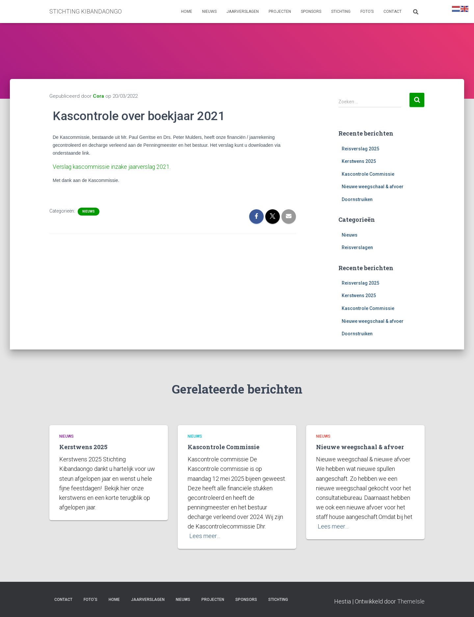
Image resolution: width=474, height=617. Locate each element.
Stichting (341, 11)
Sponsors (311, 11)
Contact (392, 11)
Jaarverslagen (242, 11)
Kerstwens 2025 (359, 161)
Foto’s (367, 11)
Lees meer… (204, 535)
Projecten (280, 11)
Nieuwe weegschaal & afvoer (373, 186)
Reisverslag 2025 (360, 148)
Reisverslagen (357, 247)
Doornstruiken (357, 199)
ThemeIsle (411, 601)
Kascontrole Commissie (368, 174)
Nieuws (209, 11)
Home (186, 11)
